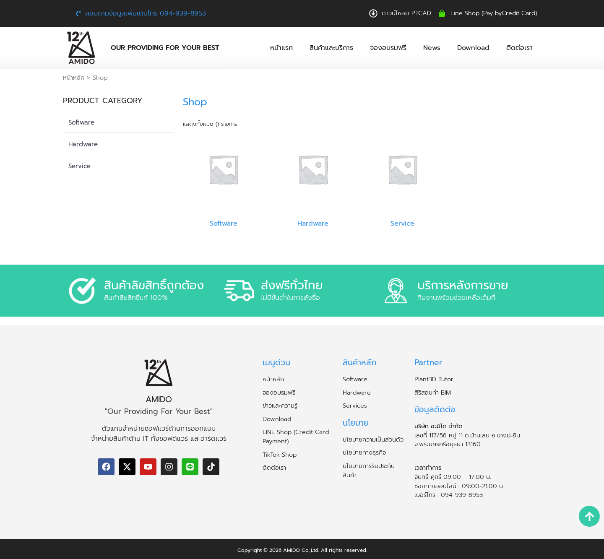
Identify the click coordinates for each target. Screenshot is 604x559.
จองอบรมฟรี (388, 48)
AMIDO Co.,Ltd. (301, 550)
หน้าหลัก (73, 77)
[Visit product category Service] (402, 180)
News (431, 48)
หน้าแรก (281, 48)
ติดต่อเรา (519, 48)
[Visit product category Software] (223, 180)
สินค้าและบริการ (331, 48)
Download (473, 48)
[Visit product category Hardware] (313, 180)
